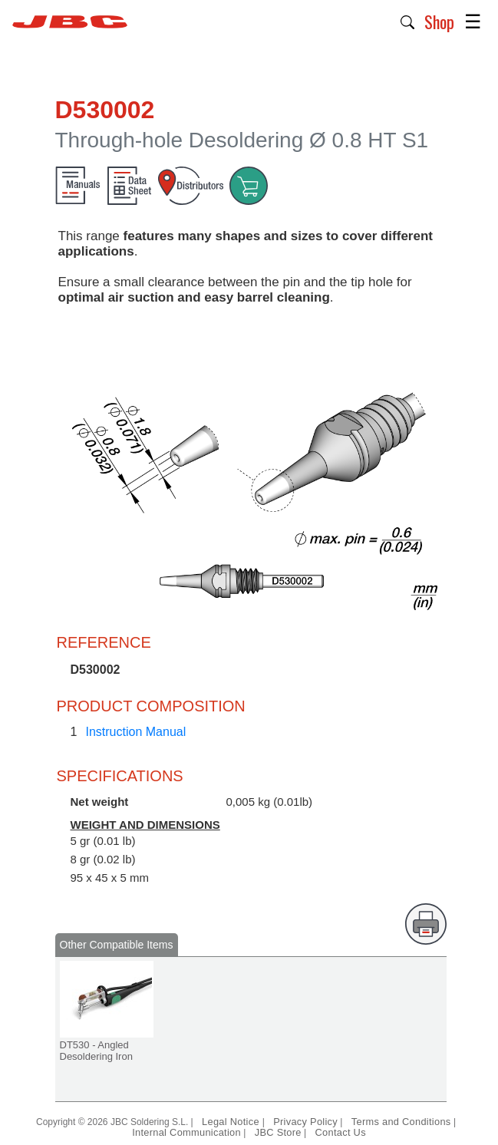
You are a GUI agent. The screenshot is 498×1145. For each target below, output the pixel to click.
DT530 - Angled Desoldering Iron (96, 1050)
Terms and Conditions (401, 1121)
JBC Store (278, 1132)
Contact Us (340, 1132)
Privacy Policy (305, 1121)
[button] (408, 20)
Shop (439, 21)
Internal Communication (186, 1132)
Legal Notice (232, 1121)
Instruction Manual (136, 731)
